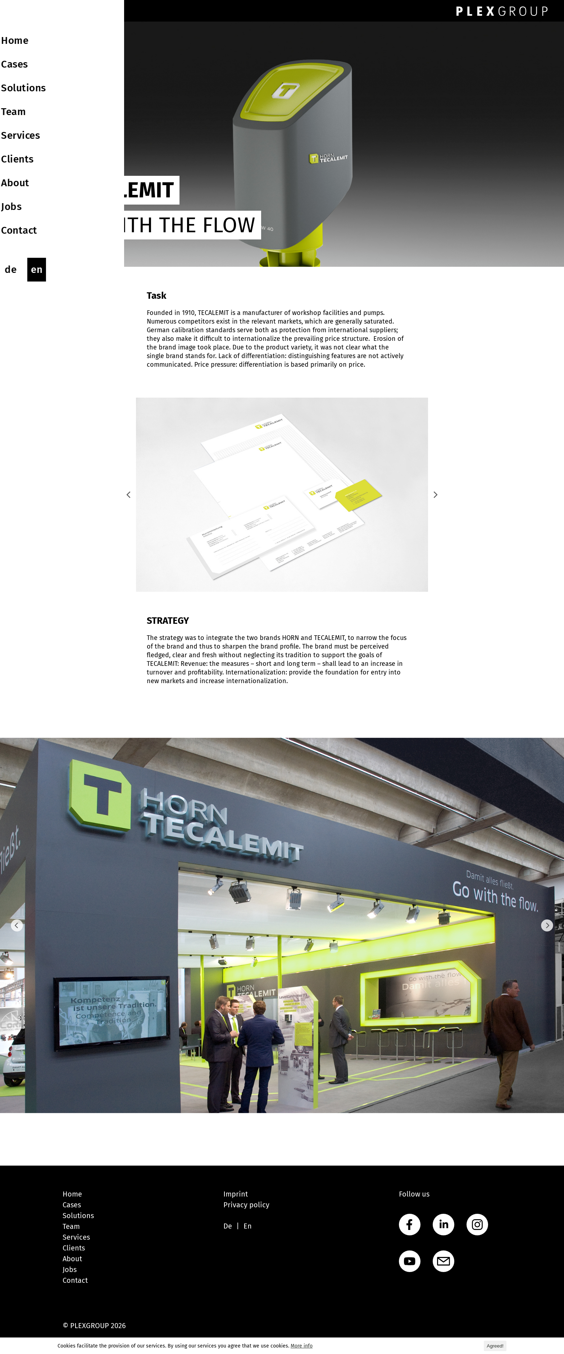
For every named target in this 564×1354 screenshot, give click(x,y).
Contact (75, 1280)
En (248, 1226)
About (72, 1258)
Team (71, 1226)
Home (72, 1194)
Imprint (235, 1194)
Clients (74, 1248)
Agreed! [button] (495, 1346)
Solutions (78, 1215)
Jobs (70, 1269)
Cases (72, 1204)
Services (76, 1237)
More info (302, 1346)
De (227, 1226)
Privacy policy (246, 1204)
